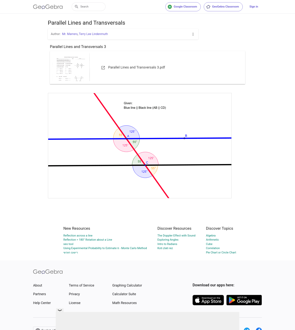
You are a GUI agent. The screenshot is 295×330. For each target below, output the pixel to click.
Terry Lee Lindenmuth (93, 34)
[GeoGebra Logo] (48, 7)
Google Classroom (182, 7)
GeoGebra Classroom (222, 7)
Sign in (253, 6)
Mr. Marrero (70, 34)
